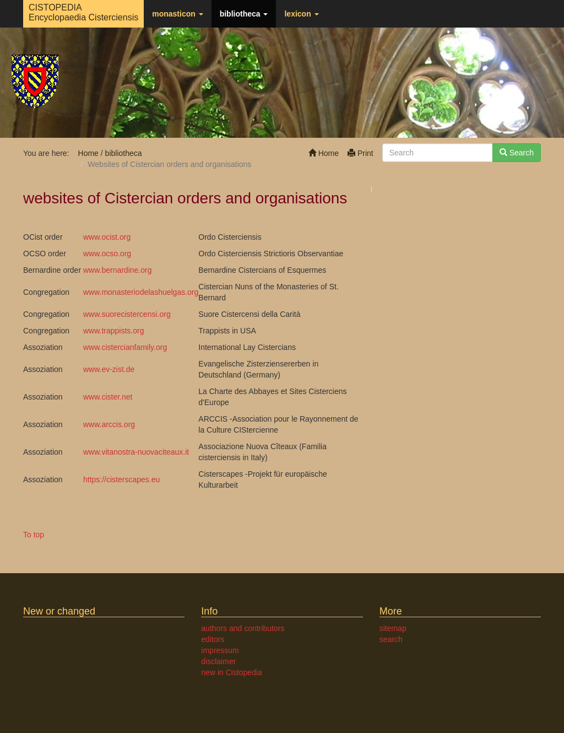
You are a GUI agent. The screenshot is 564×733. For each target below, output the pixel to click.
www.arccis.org (109, 424)
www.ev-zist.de (108, 369)
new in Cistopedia (231, 672)
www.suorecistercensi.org (127, 314)
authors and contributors (242, 628)
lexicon (301, 13)
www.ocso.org (107, 253)
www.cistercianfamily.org (125, 347)
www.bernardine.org (117, 270)
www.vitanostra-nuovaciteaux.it (136, 452)
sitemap (392, 628)
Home (323, 153)
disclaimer (218, 661)
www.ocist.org (107, 237)
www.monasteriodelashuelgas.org (140, 292)
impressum (219, 650)
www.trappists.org (113, 330)
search (391, 639)
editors (212, 639)
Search (517, 152)
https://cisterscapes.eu (121, 479)
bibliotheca (244, 13)
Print (360, 153)
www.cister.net (107, 396)
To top (33, 534)
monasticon (177, 13)
